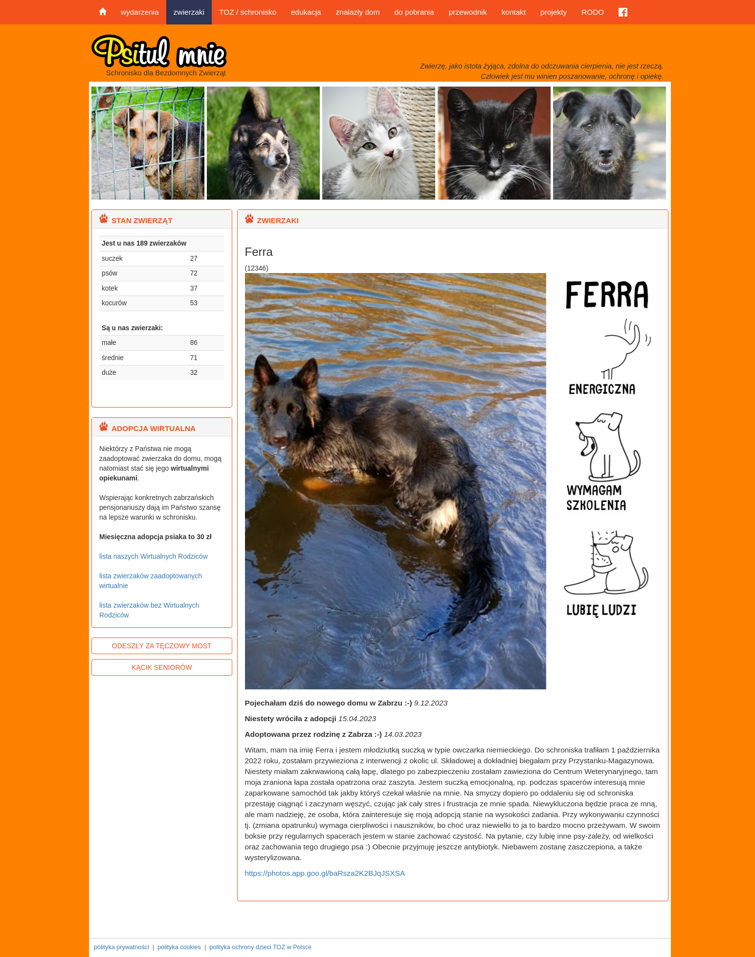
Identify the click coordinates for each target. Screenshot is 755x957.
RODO (592, 12)
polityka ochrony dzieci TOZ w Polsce (260, 947)
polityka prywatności (121, 947)
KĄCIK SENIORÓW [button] (162, 667)
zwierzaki (189, 12)
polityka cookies (179, 947)
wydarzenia (140, 12)
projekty (553, 12)
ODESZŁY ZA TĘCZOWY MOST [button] (162, 646)
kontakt (514, 12)
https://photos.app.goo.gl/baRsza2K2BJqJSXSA (325, 873)
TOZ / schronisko (247, 12)
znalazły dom (358, 12)
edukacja (306, 12)
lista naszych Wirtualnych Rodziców (153, 556)
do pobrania (414, 12)
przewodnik (468, 12)
